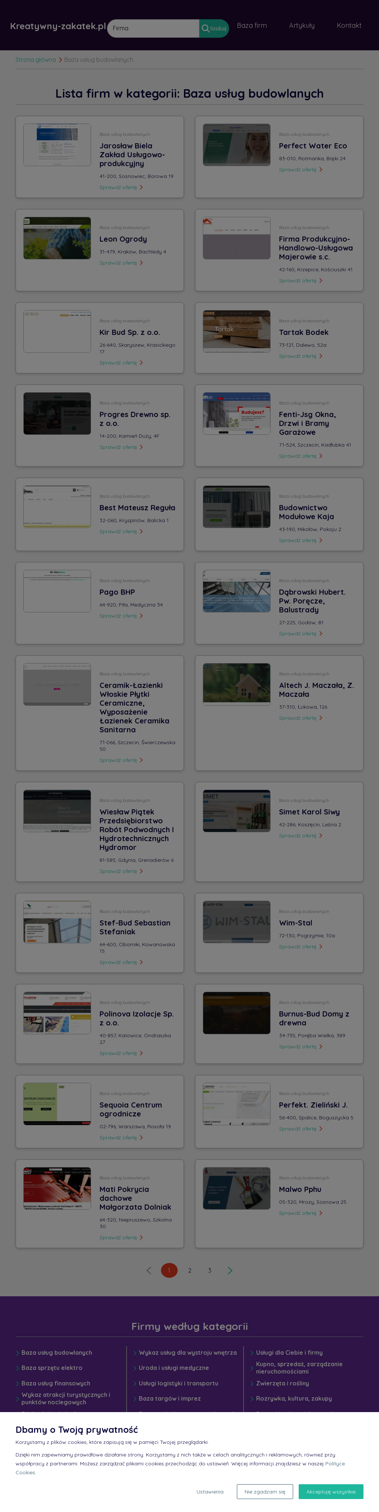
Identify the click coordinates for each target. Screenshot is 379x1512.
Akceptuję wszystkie (331, 1491)
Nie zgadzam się (265, 1491)
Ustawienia (210, 1491)
